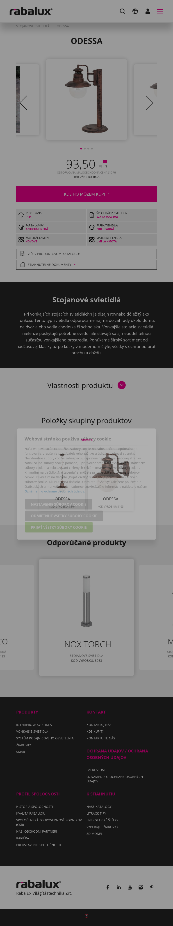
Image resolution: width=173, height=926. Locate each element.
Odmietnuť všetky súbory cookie (64, 496)
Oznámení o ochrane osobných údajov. (55, 472)
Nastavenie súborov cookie (58, 484)
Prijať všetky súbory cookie (59, 507)
